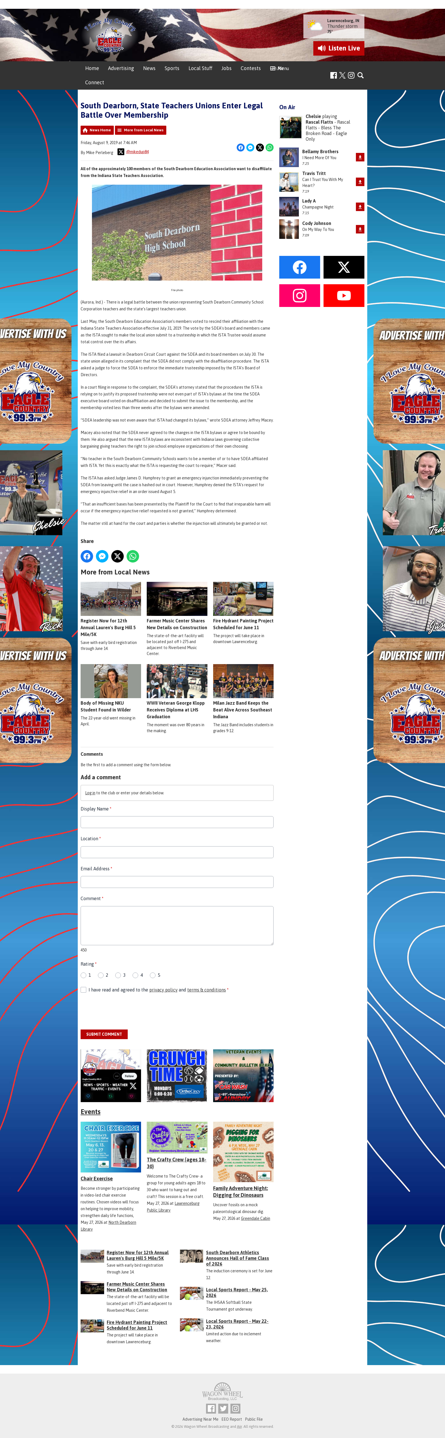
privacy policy (163, 989)
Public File (254, 1419)
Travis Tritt (314, 173)
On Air (277, 68)
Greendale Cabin (255, 1218)
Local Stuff (200, 68)
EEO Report (231, 1419)
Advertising (121, 68)
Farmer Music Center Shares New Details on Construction (177, 606)
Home (92, 68)
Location (91, 838)
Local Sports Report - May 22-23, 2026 (237, 1324)
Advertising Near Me (200, 1419)
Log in (90, 793)
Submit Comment (104, 1034)
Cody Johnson (316, 223)
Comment (92, 898)
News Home (100, 130)
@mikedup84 (133, 151)
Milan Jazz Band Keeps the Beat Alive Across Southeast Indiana (243, 691)
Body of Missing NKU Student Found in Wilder (111, 688)
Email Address (96, 868)
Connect (94, 82)
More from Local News (143, 130)
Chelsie (313, 116)
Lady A (309, 200)
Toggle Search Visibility (360, 75)
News (149, 68)
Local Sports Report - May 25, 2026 (237, 1292)
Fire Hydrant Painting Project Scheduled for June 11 (243, 606)
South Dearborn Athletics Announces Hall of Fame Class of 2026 (237, 1258)
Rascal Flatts (319, 122)
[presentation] (124, 1012)
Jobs (226, 68)
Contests (251, 68)
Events (90, 1111)
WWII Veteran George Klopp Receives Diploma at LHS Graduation (177, 691)
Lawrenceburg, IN (343, 20)
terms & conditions (206, 989)
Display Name (96, 808)
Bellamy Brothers (320, 151)
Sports (172, 68)
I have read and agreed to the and (158, 989)
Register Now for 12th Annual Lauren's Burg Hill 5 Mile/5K (111, 609)
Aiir (239, 1426)
